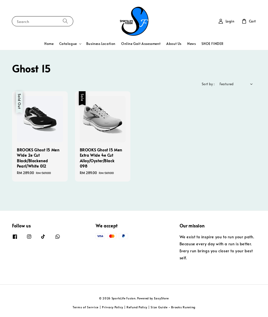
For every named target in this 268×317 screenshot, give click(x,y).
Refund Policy (137, 307)
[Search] (65, 21)
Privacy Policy (112, 307)
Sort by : (208, 84)
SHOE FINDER (212, 43)
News (191, 43)
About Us (173, 43)
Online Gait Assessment (141, 43)
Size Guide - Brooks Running (173, 307)
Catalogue (68, 44)
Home (49, 43)
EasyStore (161, 298)
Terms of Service (86, 307)
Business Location (100, 43)
